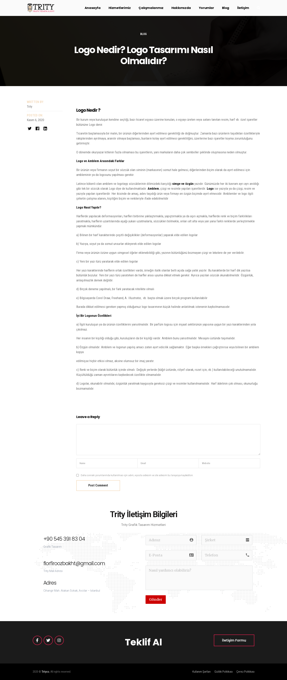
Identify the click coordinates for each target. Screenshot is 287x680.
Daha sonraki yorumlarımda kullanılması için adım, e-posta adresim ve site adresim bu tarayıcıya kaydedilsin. (137, 475)
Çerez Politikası (245, 671)
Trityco (45, 671)
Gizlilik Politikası (223, 671)
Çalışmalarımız (151, 8)
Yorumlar (206, 8)
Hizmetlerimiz (120, 8)
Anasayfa (93, 8)
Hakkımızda (181, 8)
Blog (225, 8)
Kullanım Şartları (201, 671)
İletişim (243, 8)
